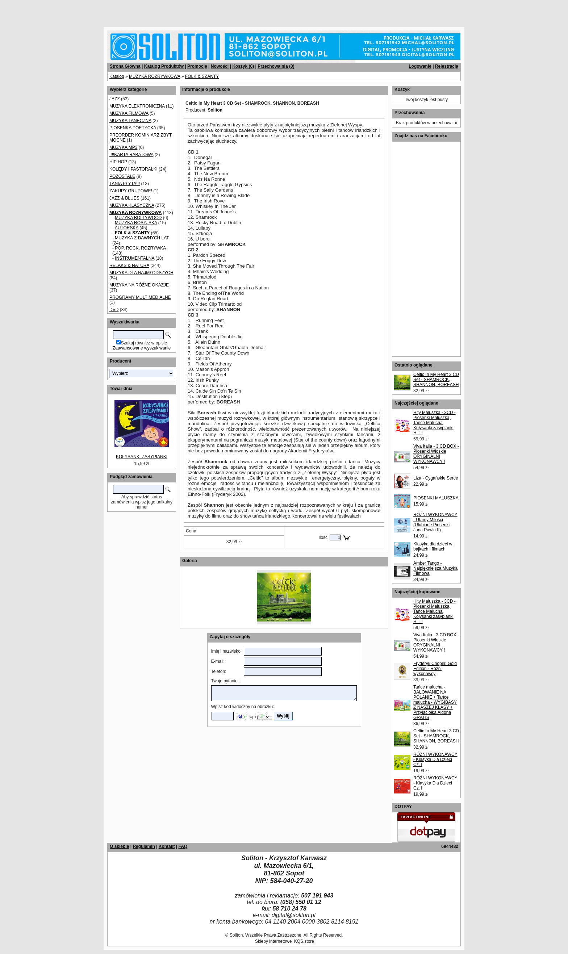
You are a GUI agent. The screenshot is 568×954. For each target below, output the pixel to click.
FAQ (182, 846)
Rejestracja (446, 66)
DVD (113, 309)
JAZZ (114, 98)
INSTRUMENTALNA (134, 258)
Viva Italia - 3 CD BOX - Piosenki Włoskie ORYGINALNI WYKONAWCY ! (436, 454)
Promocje (197, 66)
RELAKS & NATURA (129, 265)
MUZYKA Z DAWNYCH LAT (142, 237)
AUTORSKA (126, 227)
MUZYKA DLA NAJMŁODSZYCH (141, 272)
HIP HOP (118, 161)
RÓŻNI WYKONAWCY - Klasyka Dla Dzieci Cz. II (435, 783)
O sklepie (119, 846)
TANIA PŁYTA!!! (124, 183)
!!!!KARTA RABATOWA (131, 154)
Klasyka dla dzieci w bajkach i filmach (432, 546)
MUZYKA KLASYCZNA (131, 205)
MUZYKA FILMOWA (129, 113)
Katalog (116, 76)
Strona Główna (125, 66)
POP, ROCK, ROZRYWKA (140, 248)
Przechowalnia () (276, 66)
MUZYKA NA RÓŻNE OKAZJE (139, 285)
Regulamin (144, 846)
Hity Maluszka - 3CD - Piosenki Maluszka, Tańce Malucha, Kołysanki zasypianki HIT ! (434, 422)
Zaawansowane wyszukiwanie (142, 348)
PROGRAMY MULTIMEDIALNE (140, 297)
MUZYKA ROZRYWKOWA (154, 76)
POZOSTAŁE (122, 176)
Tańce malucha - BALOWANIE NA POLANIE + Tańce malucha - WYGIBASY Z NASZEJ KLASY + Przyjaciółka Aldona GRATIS (435, 702)
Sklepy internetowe (273, 941)
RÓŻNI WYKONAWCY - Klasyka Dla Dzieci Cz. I (435, 759)
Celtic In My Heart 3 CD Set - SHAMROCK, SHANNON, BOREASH (436, 379)
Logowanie (420, 66)
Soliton (215, 110)
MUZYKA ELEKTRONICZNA (137, 106)
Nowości (220, 66)
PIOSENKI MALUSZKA (436, 498)
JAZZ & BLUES (124, 198)
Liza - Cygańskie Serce (435, 478)
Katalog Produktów (164, 66)
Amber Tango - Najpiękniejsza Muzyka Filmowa (435, 568)
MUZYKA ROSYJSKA (136, 222)
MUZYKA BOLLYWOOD (138, 217)
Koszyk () (243, 66)
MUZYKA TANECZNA (130, 120)
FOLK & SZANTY (202, 76)
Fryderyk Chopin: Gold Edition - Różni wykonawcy (435, 668)
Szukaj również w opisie (144, 343)
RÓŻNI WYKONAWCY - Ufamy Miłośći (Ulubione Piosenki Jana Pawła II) (435, 522)
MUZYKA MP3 (123, 147)
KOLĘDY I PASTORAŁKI (133, 169)
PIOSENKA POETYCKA (132, 127)
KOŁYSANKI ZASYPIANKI (141, 456)
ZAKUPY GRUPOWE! (130, 190)
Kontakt (167, 846)
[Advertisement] (87, 11)
